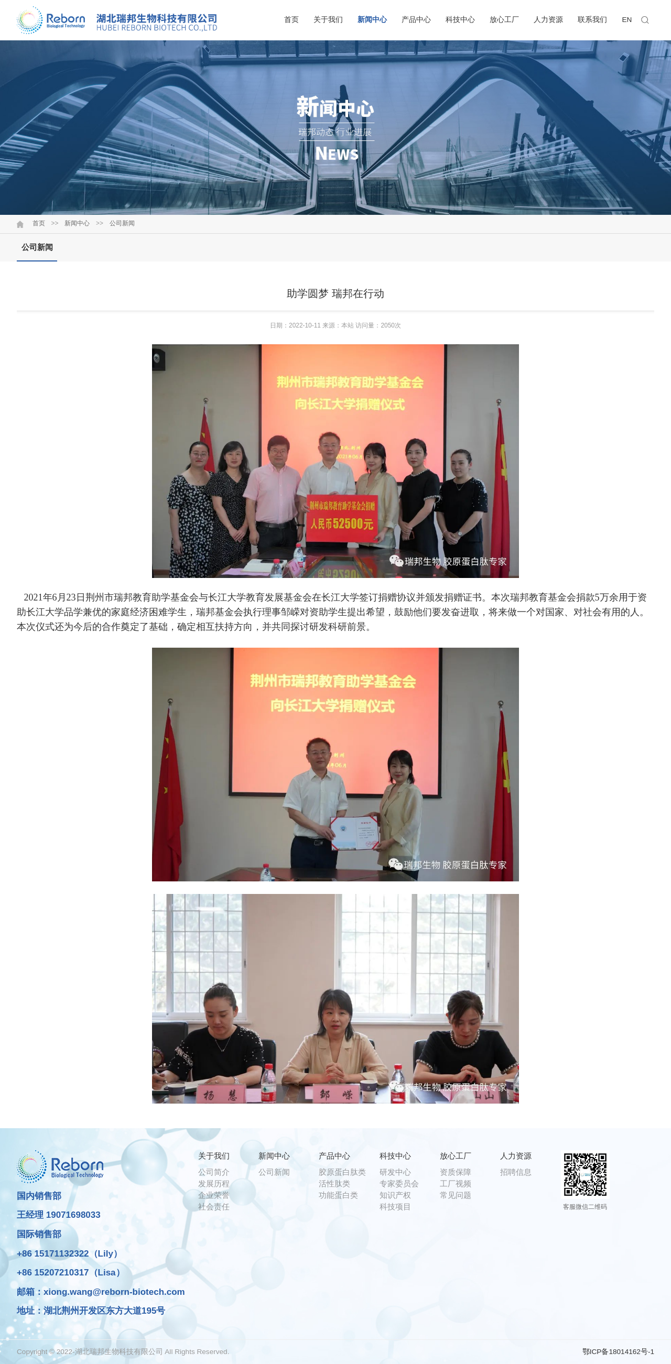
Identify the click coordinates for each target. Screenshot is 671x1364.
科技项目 (395, 1206)
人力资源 (548, 20)
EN (627, 20)
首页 (291, 20)
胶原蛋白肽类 (342, 1171)
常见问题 (455, 1195)
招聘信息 (516, 1171)
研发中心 (395, 1171)
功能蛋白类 (338, 1195)
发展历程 (214, 1183)
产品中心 (416, 20)
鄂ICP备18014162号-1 (618, 1352)
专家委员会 (399, 1183)
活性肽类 (334, 1183)
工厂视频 (455, 1183)
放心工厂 (504, 20)
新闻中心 (372, 20)
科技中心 (460, 20)
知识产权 (395, 1195)
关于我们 (328, 20)
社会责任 (214, 1206)
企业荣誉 (214, 1195)
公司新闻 (122, 223)
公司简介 (214, 1171)
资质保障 (455, 1171)
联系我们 (592, 20)
